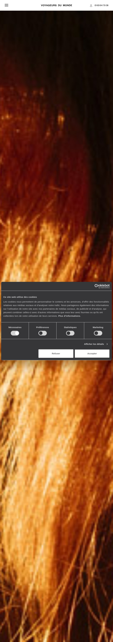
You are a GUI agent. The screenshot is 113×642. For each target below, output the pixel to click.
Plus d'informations (69, 316)
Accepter (92, 353)
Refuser (56, 353)
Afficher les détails (94, 344)
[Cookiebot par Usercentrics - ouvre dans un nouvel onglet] (97, 286)
